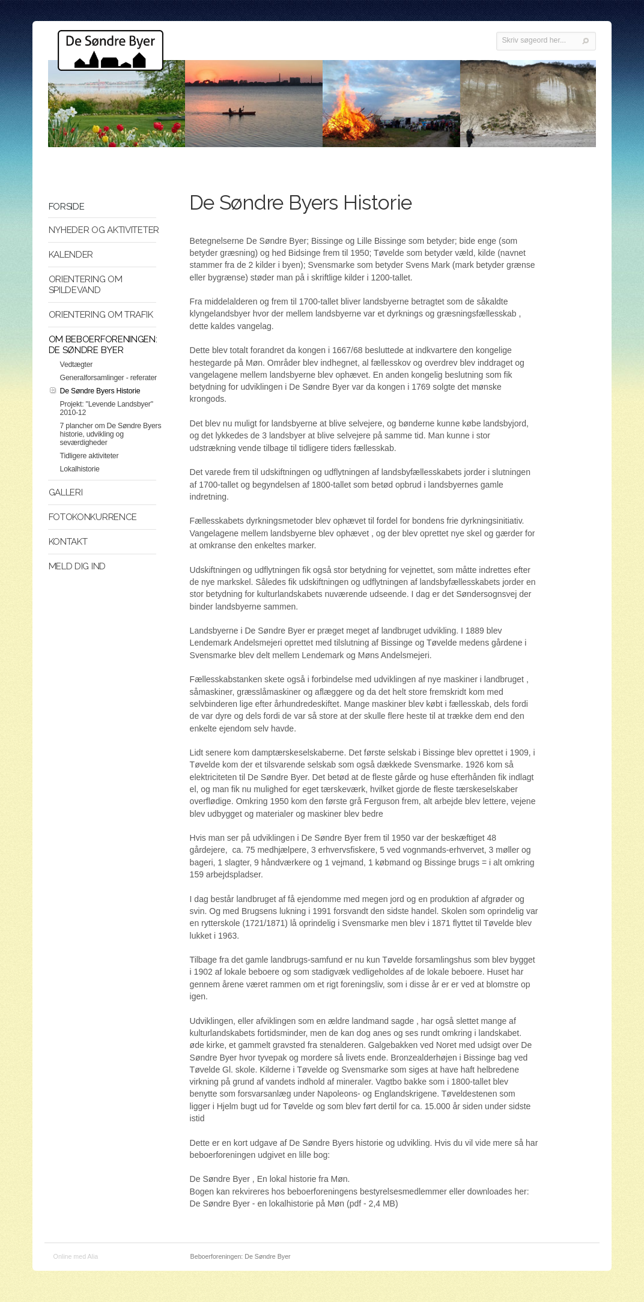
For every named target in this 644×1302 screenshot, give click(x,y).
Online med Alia (76, 1256)
